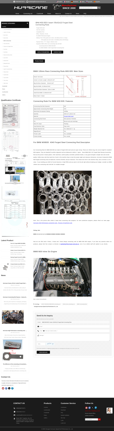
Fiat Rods (4, 49)
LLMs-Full (63, 423)
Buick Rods (5, 37)
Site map (63, 417)
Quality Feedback (65, 415)
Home (17, 13)
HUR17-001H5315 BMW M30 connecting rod (50, 304)
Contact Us (68, 13)
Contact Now (57, 52)
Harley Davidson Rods (7, 54)
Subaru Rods (5, 71)
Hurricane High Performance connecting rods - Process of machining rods (15, 330)
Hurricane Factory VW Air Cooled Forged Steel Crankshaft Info (15, 283)
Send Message (43, 352)
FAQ (85, 13)
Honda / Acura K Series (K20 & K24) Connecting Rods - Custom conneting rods (18, 250)
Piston (49, 13)
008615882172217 (21, 411)
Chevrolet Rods (5, 43)
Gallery (3, 94)
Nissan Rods (5, 66)
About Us (58, 13)
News (77, 13)
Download (63, 410)
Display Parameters (43, 52)
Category (67, 16)
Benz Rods (5, 35)
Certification (64, 407)
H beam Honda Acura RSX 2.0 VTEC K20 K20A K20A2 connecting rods (18, 264)
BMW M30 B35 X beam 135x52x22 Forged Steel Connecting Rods (56, 322)
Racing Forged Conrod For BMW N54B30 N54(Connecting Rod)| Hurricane (18, 257)
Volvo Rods (5, 80)
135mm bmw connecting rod (69, 304)
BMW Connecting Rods (82, 304)
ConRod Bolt (5, 92)
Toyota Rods (5, 77)
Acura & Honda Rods (7, 29)
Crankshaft (40, 13)
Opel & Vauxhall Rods (7, 69)
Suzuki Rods (5, 74)
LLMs (62, 420)
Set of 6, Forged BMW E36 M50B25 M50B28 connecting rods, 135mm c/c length (18, 243)
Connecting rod (27, 13)
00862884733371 (20, 1)
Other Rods (5, 83)
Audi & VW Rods (6, 32)
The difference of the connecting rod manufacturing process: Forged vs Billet (15, 364)
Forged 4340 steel (69, 116)
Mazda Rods (5, 60)
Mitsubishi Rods (6, 63)
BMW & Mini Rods (78, 16)
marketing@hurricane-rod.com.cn (37, 1)
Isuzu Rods (5, 57)
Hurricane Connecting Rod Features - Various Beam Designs (15, 297)
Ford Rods (4, 52)
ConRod (71, 16)
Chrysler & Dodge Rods (7, 46)
